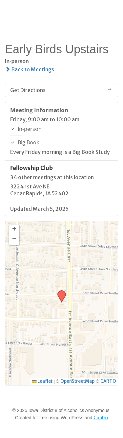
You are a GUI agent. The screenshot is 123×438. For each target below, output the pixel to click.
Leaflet (42, 381)
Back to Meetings (29, 69)
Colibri (100, 418)
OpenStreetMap (77, 381)
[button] (59, 292)
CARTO (108, 381)
